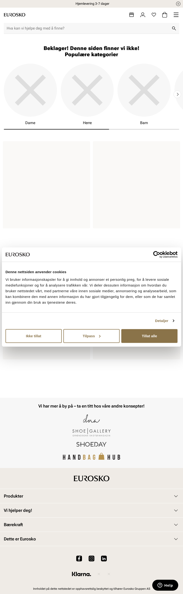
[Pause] (178, 4)
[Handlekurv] (164, 15)
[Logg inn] (142, 15)
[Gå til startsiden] (14, 14)
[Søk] (174, 28)
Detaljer (161, 321)
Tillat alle (149, 336)
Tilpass (92, 336)
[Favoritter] (153, 15)
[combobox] (88, 28)
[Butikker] (131, 15)
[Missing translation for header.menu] (176, 15)
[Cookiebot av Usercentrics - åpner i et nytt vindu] (157, 254)
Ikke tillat (33, 336)
